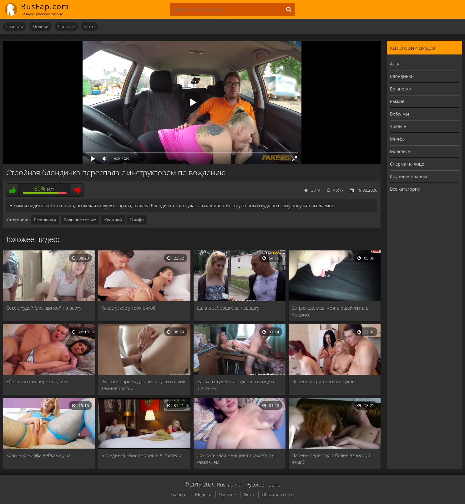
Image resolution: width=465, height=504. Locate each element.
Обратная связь (278, 494)
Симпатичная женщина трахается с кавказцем (236, 458)
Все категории (405, 189)
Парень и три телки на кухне (323, 381)
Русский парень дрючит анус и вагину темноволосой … (143, 384)
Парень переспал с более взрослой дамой (331, 458)
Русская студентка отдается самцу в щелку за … (235, 384)
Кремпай (113, 220)
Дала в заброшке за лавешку (228, 308)
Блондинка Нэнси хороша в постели (141, 455)
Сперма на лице (407, 164)
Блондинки (45, 220)
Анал (395, 64)
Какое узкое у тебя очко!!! (128, 308)
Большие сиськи (80, 220)
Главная (14, 26)
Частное (66, 26)
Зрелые (398, 126)
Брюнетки (400, 89)
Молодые (400, 151)
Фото (89, 26)
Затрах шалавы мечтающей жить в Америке (330, 311)
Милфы (137, 220)
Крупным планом (408, 176)
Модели (40, 26)
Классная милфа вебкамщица (38, 455)
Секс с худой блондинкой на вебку (44, 308)
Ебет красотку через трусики (37, 381)
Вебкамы (399, 114)
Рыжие (397, 101)
